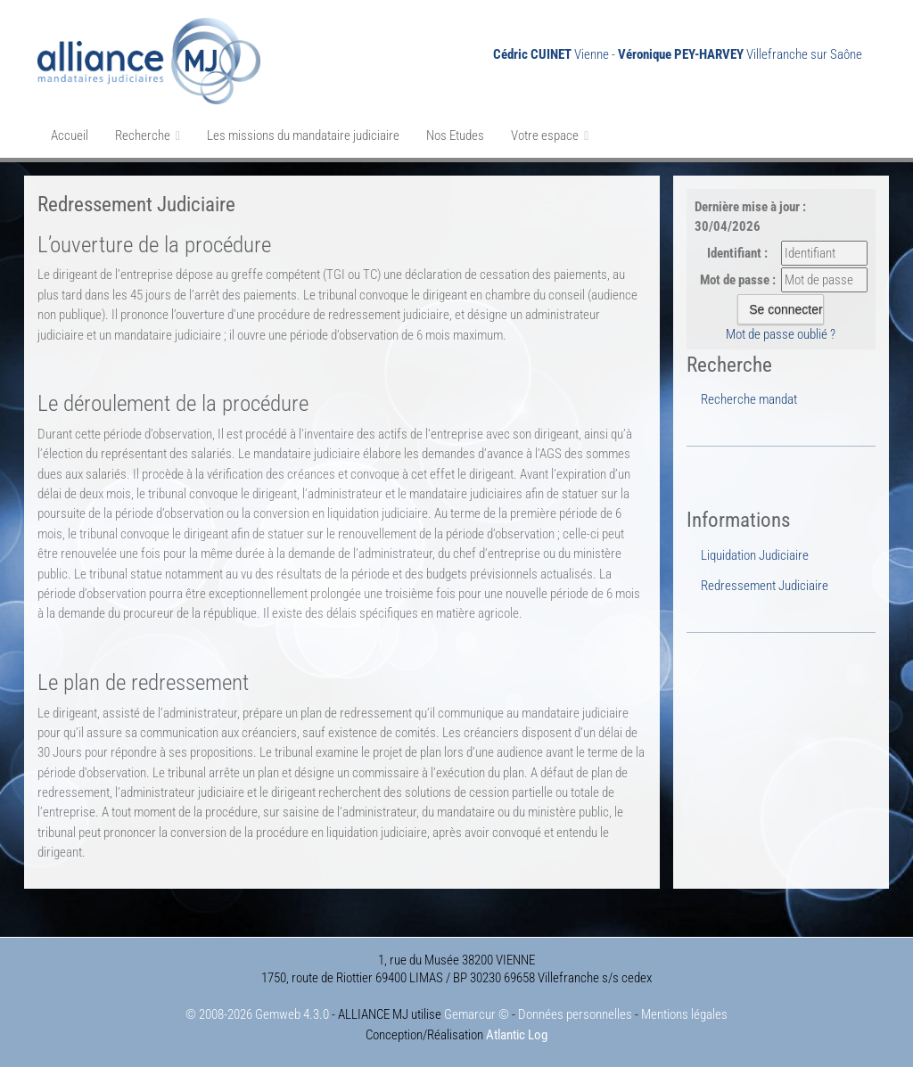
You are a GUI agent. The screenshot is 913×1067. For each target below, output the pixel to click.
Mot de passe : (738, 280)
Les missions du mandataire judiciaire (303, 135)
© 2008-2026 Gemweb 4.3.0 (257, 1014)
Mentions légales (684, 1014)
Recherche (147, 135)
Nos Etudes (455, 135)
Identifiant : (737, 253)
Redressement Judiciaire (764, 586)
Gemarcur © (476, 1014)
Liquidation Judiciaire (755, 555)
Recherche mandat (749, 399)
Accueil (69, 135)
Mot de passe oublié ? (780, 334)
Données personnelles (575, 1014)
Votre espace (549, 135)
